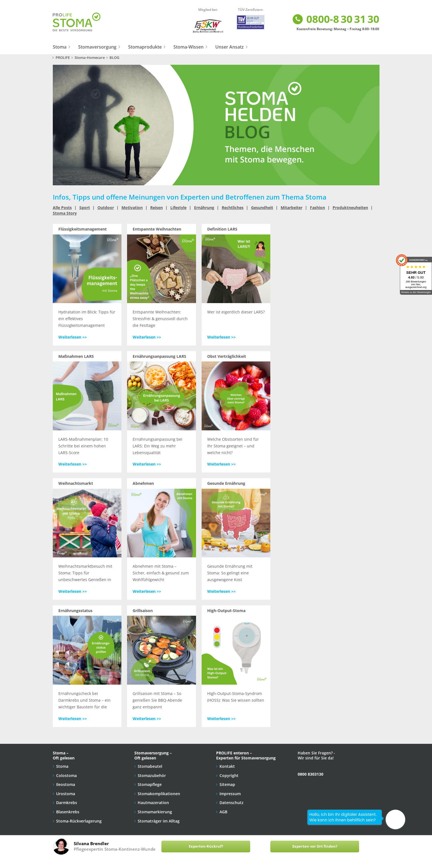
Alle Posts (62, 207)
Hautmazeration (153, 802)
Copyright (228, 775)
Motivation (132, 207)
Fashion (317, 207)
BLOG (114, 57)
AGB (223, 811)
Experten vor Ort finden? (314, 846)
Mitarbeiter (291, 207)
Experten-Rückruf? (206, 846)
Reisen (156, 207)
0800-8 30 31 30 (335, 19)
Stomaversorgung (97, 47)
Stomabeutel (150, 766)
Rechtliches (233, 207)
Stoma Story (65, 213)
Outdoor (105, 207)
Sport (84, 207)
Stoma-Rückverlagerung (79, 821)
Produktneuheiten (350, 207)
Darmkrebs (66, 802)
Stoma (59, 47)
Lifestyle (178, 207)
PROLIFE (63, 57)
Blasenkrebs (67, 811)
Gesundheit (262, 207)
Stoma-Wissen (188, 47)
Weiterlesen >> (72, 337)
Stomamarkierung (155, 811)
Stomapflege (150, 784)
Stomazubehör (152, 775)
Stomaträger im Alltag (159, 821)
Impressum (230, 793)
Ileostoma (65, 784)
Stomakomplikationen (159, 793)
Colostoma (66, 775)
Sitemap (227, 784)
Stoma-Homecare (90, 57)
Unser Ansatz (229, 47)
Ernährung (204, 207)
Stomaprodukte (145, 47)
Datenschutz (231, 802)
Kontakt (227, 766)
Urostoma (65, 793)
